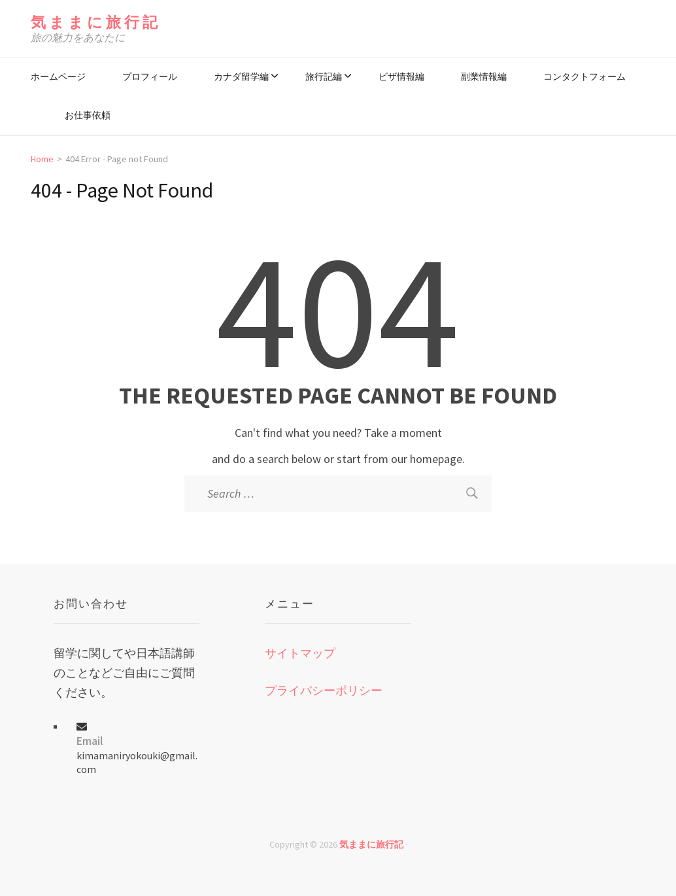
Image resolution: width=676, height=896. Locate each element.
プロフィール (149, 76)
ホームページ (58, 76)
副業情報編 (484, 76)
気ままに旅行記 (96, 22)
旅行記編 (323, 76)
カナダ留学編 (241, 76)
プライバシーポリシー (323, 690)
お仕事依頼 (87, 115)
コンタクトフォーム (584, 76)
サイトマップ (300, 653)
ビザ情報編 (401, 76)
